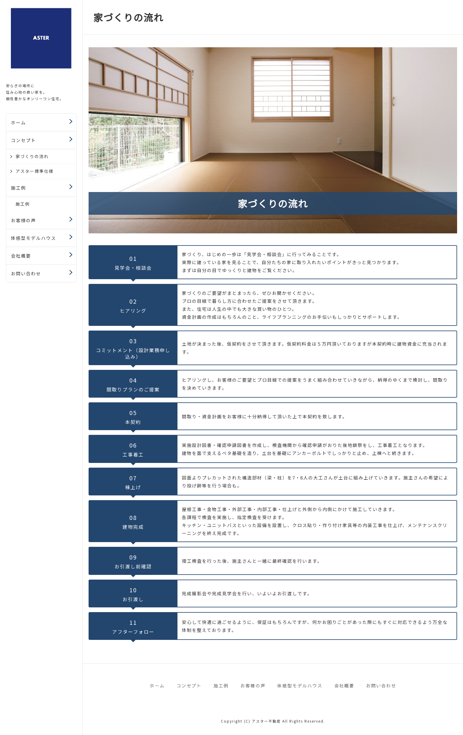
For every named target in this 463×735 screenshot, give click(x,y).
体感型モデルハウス (33, 238)
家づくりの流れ (32, 156)
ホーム (18, 122)
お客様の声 (23, 220)
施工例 (18, 188)
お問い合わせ (26, 273)
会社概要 (21, 256)
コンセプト (23, 140)
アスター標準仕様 (34, 171)
